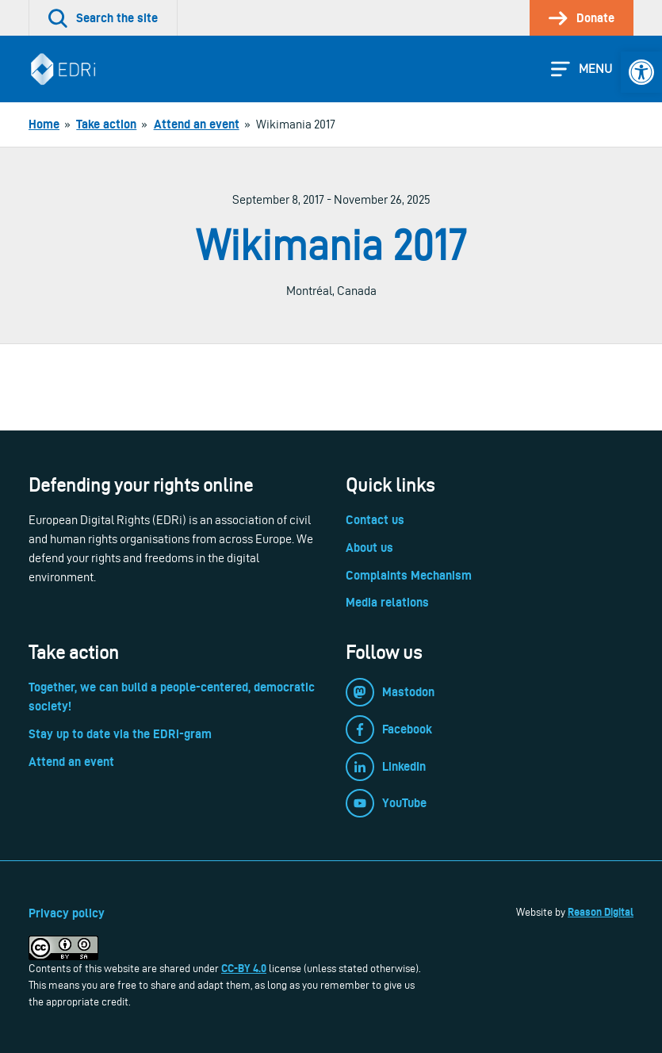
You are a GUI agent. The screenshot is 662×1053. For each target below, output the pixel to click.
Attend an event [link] (71, 761)
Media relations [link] (387, 602)
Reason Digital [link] (600, 912)
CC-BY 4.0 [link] (243, 968)
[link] (641, 72)
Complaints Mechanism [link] (409, 575)
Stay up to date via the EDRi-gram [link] (120, 734)
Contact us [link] (375, 519)
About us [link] (369, 547)
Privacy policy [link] (67, 913)
